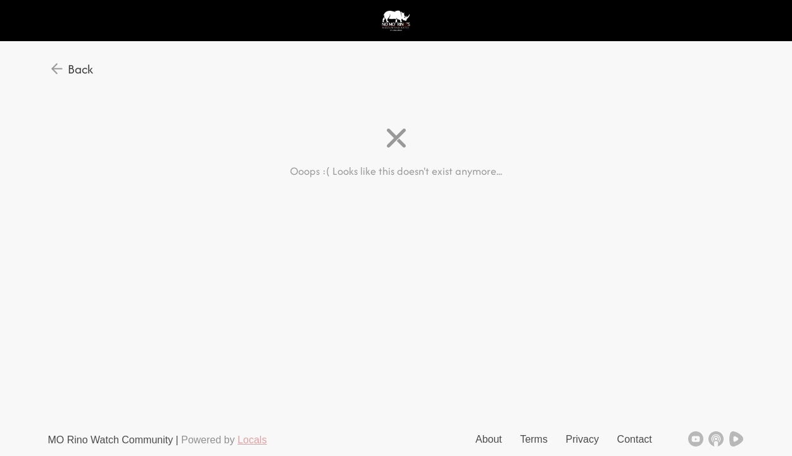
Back (80, 69)
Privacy (582, 439)
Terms (534, 439)
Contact (634, 439)
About (488, 439)
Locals (252, 439)
